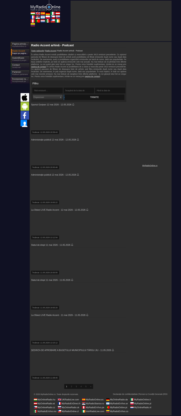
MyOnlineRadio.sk (68, 408)
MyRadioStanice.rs (93, 404)
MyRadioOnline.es (93, 400)
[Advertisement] (121, 21)
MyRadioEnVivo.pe (93, 408)
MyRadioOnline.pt (116, 408)
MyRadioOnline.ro (149, 165)
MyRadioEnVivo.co (117, 412)
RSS (166, 395)
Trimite (79, 97)
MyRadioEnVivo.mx (45, 412)
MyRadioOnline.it (140, 400)
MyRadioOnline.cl (68, 412)
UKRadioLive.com (68, 400)
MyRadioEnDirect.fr (69, 404)
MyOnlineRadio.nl (140, 408)
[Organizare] (48, 97)
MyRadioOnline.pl (140, 404)
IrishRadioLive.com (93, 412)
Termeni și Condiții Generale (151, 395)
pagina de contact (38, 67)
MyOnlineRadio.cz (44, 408)
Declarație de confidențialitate (125, 395)
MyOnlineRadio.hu (44, 400)
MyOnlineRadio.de (117, 400)
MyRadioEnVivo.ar (117, 404)
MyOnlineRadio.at (44, 404)
